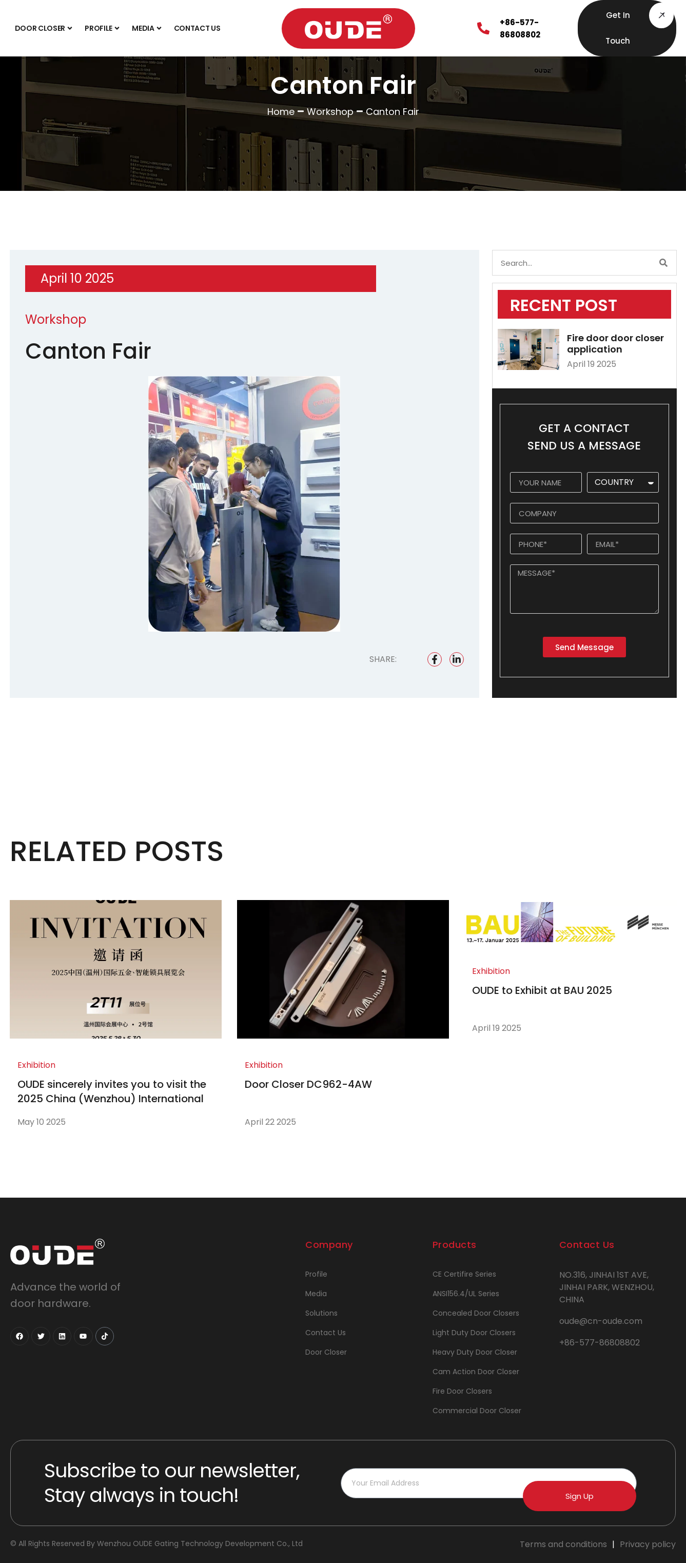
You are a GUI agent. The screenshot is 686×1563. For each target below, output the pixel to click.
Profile (103, 28)
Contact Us (197, 28)
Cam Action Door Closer (476, 1371)
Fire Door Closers (462, 1391)
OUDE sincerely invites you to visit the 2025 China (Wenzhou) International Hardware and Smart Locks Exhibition (112, 1098)
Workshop (330, 111)
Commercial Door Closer (477, 1410)
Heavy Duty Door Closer (475, 1352)
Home (281, 111)
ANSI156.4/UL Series (466, 1293)
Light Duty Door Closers (474, 1332)
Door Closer (45, 28)
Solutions (321, 1313)
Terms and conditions (563, 1544)
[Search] (663, 262)
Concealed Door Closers (476, 1313)
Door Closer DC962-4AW (308, 1084)
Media (148, 28)
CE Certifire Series (464, 1274)
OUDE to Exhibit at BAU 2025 (542, 990)
